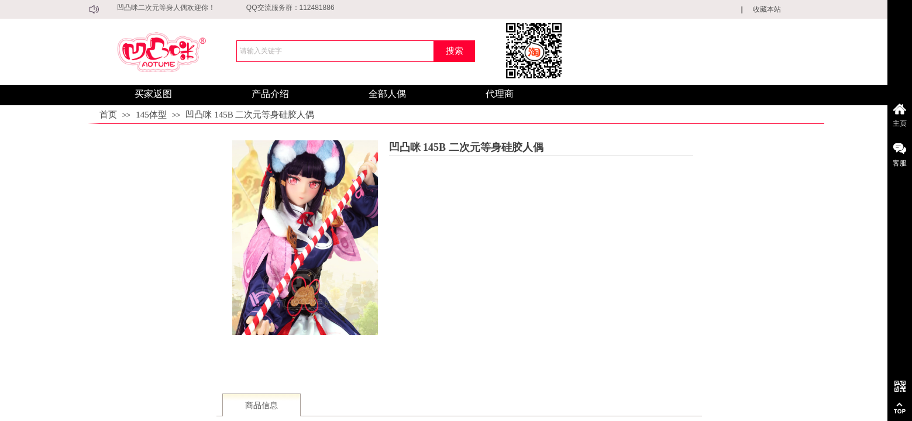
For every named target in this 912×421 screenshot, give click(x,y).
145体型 (151, 114)
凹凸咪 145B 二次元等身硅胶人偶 (249, 114)
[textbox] (335, 51)
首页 (108, 114)
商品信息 (261, 405)
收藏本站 (767, 9)
